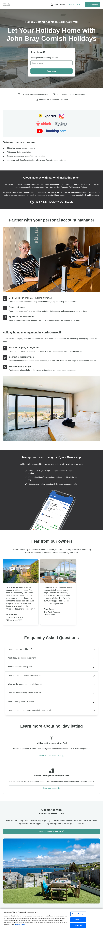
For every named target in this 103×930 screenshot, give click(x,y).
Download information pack (51, 755)
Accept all (78, 925)
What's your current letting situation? (44, 58)
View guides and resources (51, 831)
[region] (51, 919)
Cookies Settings (78, 914)
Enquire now (93, 4)
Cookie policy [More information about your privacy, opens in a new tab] (20, 925)
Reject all (78, 919)
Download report (51, 788)
